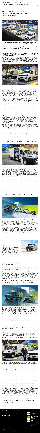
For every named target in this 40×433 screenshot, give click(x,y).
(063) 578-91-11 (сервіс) (30, 2)
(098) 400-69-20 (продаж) (6, 416)
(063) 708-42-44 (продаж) (17, 2)
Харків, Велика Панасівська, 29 (6, 2)
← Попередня (4, 405)
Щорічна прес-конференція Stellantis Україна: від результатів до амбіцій (34, 413)
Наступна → (36, 405)
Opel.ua (9, 429)
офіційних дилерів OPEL (16, 399)
